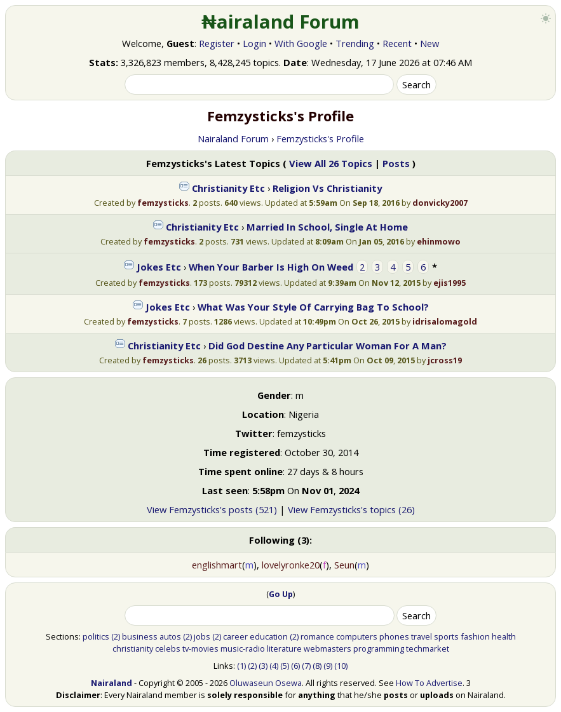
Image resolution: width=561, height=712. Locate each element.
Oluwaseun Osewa (265, 682)
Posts (396, 163)
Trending (354, 43)
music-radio (242, 648)
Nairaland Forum (233, 138)
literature (284, 648)
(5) (284, 665)
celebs (167, 648)
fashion (475, 636)
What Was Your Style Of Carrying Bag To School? (313, 306)
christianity (132, 648)
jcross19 (445, 360)
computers (356, 636)
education (269, 636)
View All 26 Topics (330, 163)
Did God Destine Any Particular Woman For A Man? (327, 345)
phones (394, 636)
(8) (317, 665)
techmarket (427, 648)
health (504, 636)
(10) (341, 665)
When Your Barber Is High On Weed (271, 266)
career (235, 636)
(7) (306, 665)
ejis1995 (449, 282)
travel (421, 636)
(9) (327, 665)
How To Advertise (429, 682)
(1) (241, 665)
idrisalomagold (444, 321)
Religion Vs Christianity (327, 188)
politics (96, 636)
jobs (202, 636)
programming (378, 648)
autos (170, 636)
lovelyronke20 (291, 564)
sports (446, 636)
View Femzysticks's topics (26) (351, 509)
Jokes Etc (159, 266)
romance (317, 636)
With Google (300, 43)
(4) (273, 665)
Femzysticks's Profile (320, 138)
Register (216, 43)
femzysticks (163, 202)
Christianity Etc (228, 188)
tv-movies (200, 648)
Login (254, 43)
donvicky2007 (440, 202)
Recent (397, 43)
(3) (263, 665)
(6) (295, 665)
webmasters (327, 648)
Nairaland (111, 682)
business (140, 636)
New (429, 43)
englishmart (217, 564)
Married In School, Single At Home (327, 226)
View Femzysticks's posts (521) (212, 509)
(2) (115, 636)
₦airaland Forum (280, 21)
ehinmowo (439, 241)
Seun (344, 564)
